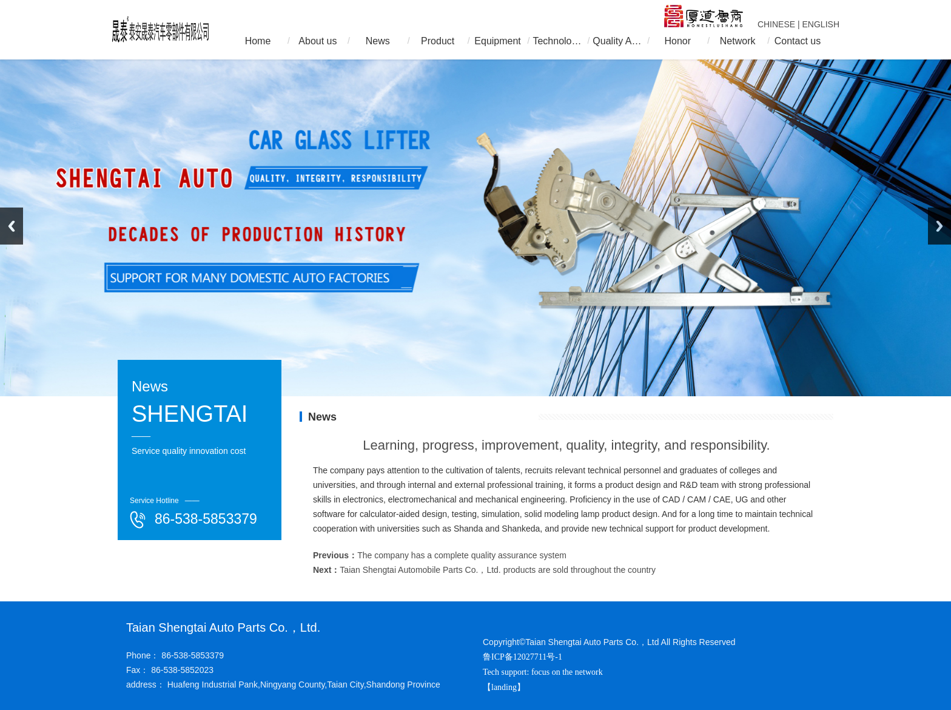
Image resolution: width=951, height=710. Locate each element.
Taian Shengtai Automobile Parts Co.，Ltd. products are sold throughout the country (498, 570)
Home (258, 41)
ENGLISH (820, 24)
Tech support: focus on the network (543, 672)
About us (317, 41)
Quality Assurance (617, 41)
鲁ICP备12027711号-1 (522, 656)
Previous (11, 226)
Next (939, 226)
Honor (677, 41)
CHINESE (776, 24)
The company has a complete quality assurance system (461, 555)
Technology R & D (557, 41)
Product (437, 41)
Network (738, 41)
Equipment (497, 41)
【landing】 (505, 687)
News (378, 41)
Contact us (798, 41)
